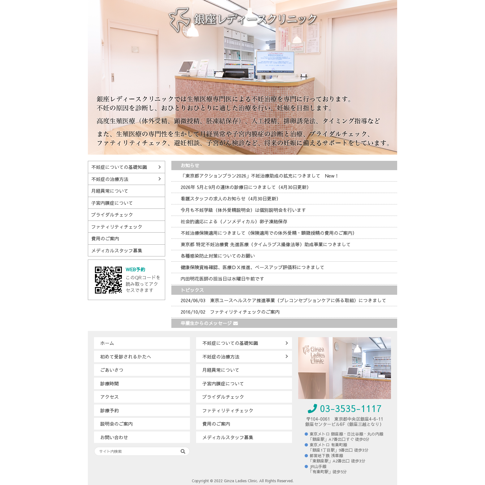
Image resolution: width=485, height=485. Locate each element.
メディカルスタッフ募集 (116, 250)
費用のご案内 (105, 238)
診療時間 (109, 383)
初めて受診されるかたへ (125, 356)
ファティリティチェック (116, 226)
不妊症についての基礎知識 (119, 167)
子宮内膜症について (112, 203)
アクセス (109, 396)
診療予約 (109, 410)
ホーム (107, 343)
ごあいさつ (111, 370)
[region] (242, 77)
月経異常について (109, 190)
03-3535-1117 (345, 408)
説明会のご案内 (116, 423)
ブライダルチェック (112, 214)
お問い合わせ (114, 437)
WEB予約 (135, 269)
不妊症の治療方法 (109, 179)
